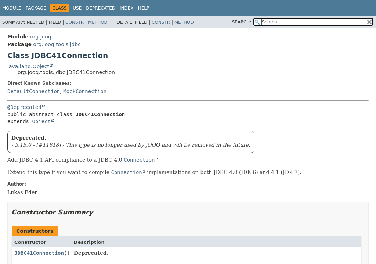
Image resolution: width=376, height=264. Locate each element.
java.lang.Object (28, 66)
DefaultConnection (33, 91)
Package (36, 8)
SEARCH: (242, 22)
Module (11, 8)
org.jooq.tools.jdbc (56, 44)
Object (41, 121)
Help (143, 8)
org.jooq (40, 37)
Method (98, 22)
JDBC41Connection (39, 253)
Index (127, 8)
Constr (74, 22)
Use (77, 8)
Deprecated (100, 8)
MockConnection (84, 91)
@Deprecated (24, 107)
